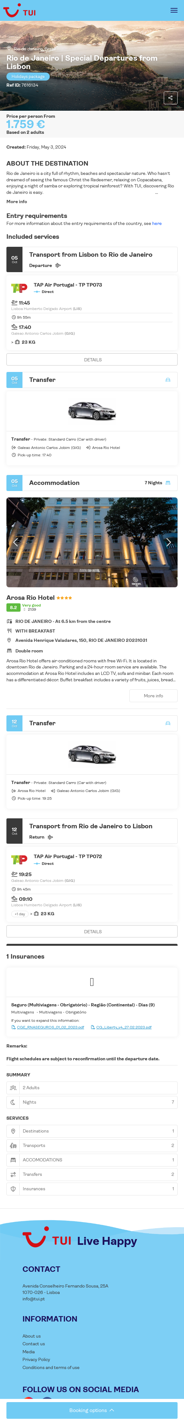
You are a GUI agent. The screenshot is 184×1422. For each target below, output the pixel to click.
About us (31, 1336)
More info (16, 201)
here (156, 223)
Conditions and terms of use (51, 1367)
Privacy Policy (36, 1359)
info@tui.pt (33, 1298)
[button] (16, 542)
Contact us (33, 1343)
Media (28, 1351)
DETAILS (93, 359)
